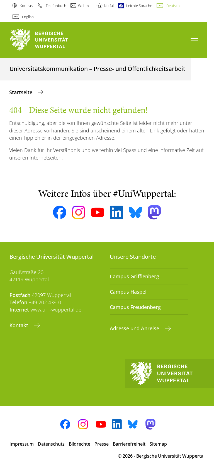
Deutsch (173, 5)
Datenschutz (51, 444)
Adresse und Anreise (135, 328)
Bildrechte (79, 444)
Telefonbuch (56, 5)
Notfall (109, 5)
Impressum (21, 444)
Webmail (85, 5)
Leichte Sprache (139, 5)
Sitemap (158, 444)
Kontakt (19, 325)
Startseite (21, 92)
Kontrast (27, 5)
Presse (101, 444)
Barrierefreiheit (129, 444)
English (28, 16)
